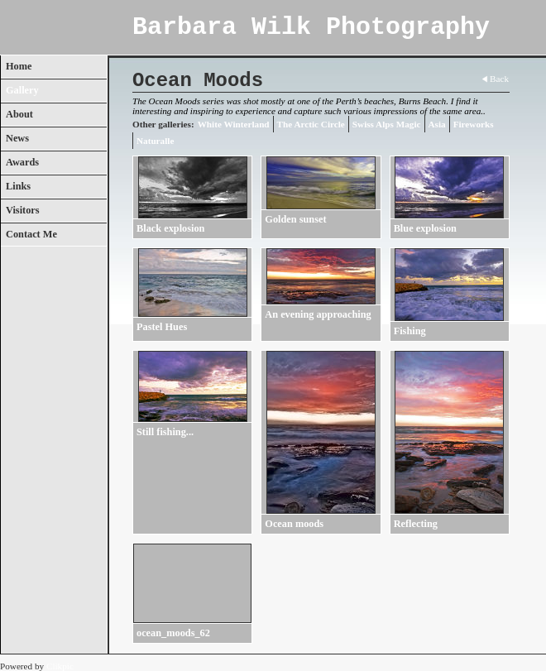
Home (18, 66)
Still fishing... (165, 432)
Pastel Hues (161, 327)
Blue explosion (425, 228)
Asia (437, 124)
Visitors (23, 210)
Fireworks (473, 124)
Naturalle (155, 141)
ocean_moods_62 (173, 633)
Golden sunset (295, 219)
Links (18, 186)
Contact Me (31, 234)
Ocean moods (294, 524)
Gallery (22, 90)
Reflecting (416, 524)
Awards (22, 162)
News (17, 138)
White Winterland (234, 124)
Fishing (410, 331)
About (19, 114)
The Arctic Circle (311, 124)
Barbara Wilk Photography (311, 27)
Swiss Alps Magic (386, 124)
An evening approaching (318, 314)
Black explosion (170, 228)
